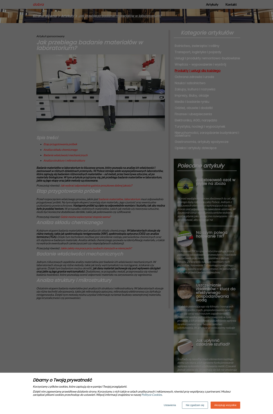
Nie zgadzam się (195, 405)
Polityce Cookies (151, 394)
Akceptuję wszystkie (225, 405)
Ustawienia (170, 405)
